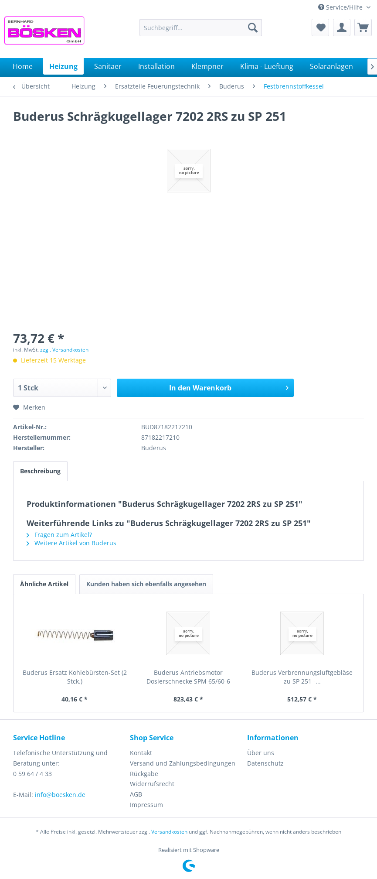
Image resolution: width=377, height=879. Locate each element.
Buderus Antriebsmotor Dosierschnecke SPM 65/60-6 (188, 676)
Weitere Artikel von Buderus (71, 543)
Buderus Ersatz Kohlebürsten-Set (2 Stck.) (75, 676)
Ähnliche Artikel (44, 584)
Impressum (146, 804)
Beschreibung (40, 471)
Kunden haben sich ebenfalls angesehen (146, 584)
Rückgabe (144, 774)
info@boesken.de (60, 794)
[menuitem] (200, 27)
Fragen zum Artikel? (59, 534)
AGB (136, 794)
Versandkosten (169, 831)
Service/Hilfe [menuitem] (341, 7)
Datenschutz (265, 763)
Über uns (260, 753)
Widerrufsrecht (152, 784)
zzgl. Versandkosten (64, 349)
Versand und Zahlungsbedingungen (182, 763)
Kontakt (141, 753)
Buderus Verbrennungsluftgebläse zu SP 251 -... (302, 676)
